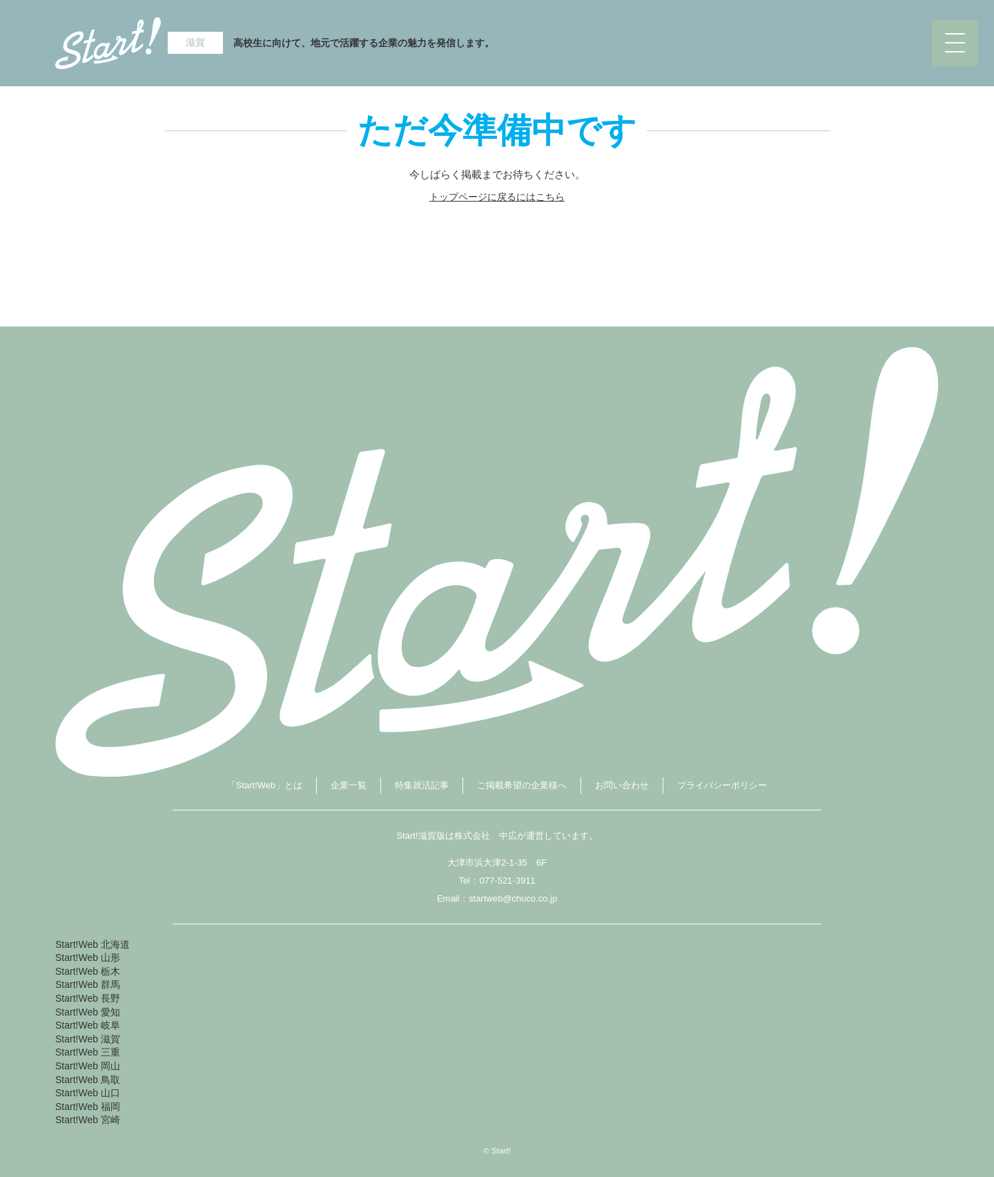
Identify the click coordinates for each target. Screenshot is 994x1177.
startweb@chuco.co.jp (513, 898)
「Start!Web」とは (265, 785)
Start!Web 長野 (87, 998)
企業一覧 (349, 785)
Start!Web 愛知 (87, 1012)
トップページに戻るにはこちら (497, 196)
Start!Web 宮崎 (87, 1119)
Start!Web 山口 (87, 1092)
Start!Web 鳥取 (87, 1079)
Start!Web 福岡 (87, 1106)
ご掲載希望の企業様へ (522, 785)
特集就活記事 (422, 785)
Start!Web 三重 (87, 1052)
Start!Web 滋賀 (87, 1038)
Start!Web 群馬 (87, 984)
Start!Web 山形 (87, 957)
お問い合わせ (622, 785)
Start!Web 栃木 (87, 971)
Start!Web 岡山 (87, 1065)
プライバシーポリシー (722, 785)
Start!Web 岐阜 (87, 1025)
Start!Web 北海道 (92, 944)
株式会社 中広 (485, 835)
